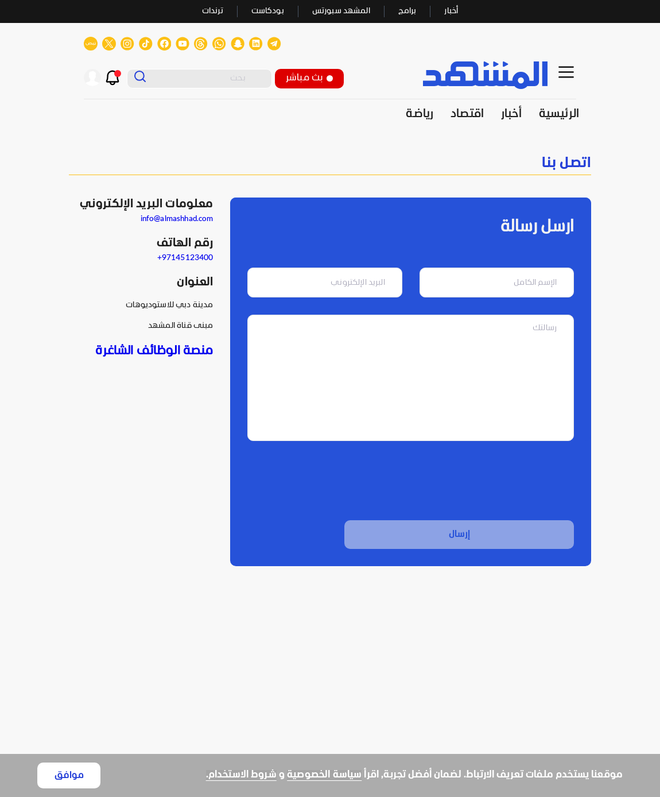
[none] (330, 163)
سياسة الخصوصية (324, 775)
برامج (407, 11)
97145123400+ (185, 258)
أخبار (451, 11)
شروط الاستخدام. (241, 775)
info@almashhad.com (177, 219)
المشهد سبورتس (341, 11)
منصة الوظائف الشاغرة (154, 351)
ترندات (212, 11)
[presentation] (486, 480)
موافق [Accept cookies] (69, 775)
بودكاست (267, 11)
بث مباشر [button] (309, 77)
